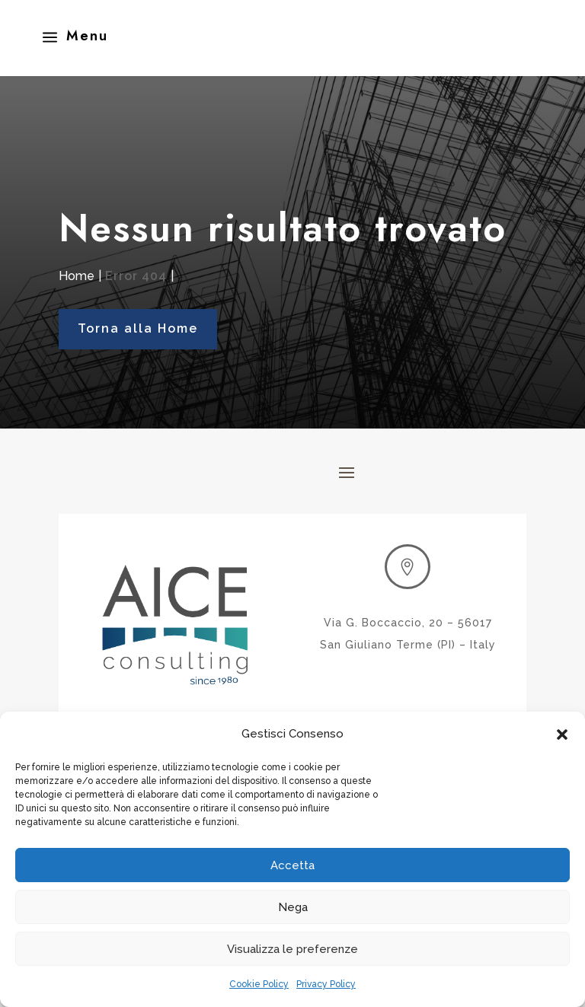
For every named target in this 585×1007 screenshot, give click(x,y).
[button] (562, 734)
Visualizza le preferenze (292, 949)
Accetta (292, 865)
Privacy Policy (326, 984)
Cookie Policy (259, 984)
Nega (293, 907)
